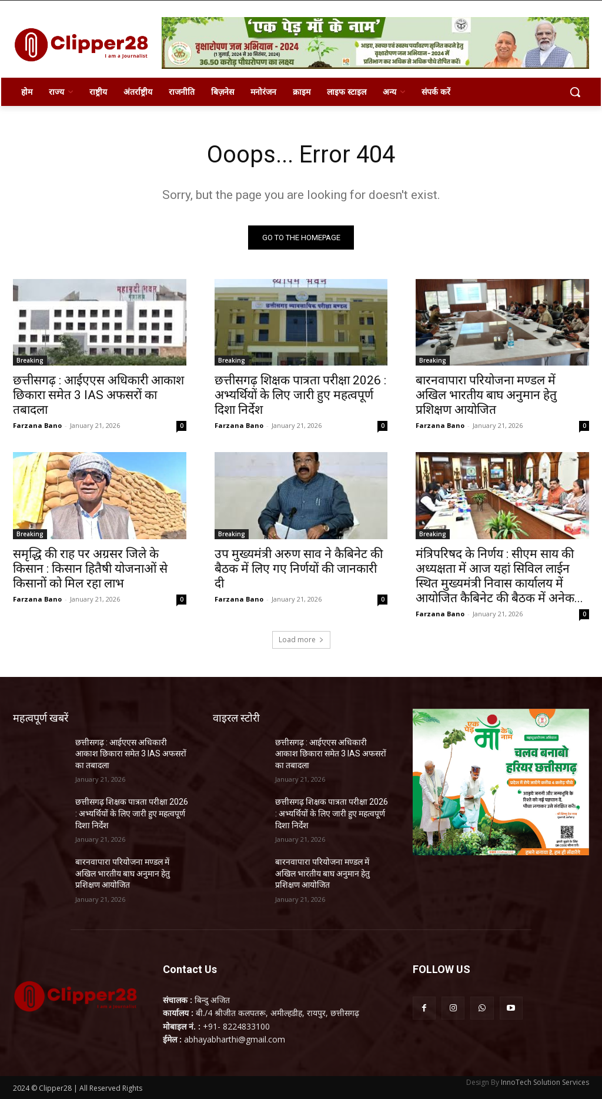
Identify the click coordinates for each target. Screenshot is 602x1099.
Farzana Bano (37, 425)
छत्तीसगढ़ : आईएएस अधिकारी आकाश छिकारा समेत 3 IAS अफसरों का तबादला (98, 395)
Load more (301, 640)
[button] (575, 92)
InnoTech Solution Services (545, 1082)
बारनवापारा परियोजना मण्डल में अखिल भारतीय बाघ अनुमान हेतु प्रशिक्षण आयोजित (486, 395)
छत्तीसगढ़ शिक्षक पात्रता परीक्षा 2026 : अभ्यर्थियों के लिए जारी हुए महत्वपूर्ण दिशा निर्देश (300, 395)
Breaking (30, 360)
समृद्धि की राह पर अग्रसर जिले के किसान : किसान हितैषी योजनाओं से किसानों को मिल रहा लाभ (90, 568)
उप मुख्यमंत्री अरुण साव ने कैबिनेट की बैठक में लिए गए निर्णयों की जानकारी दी (299, 568)
